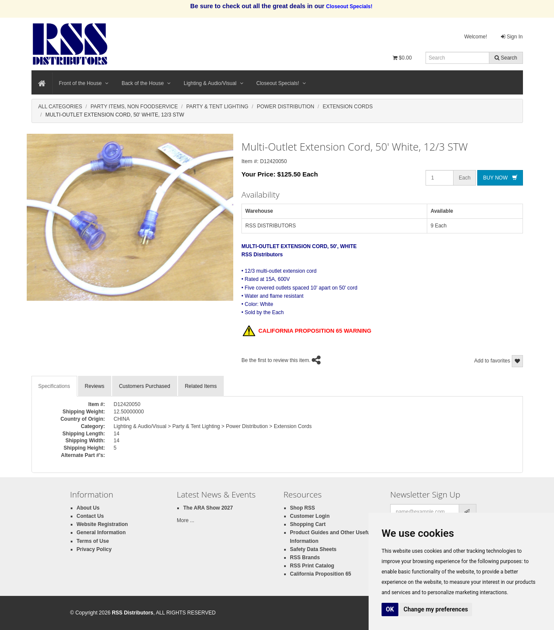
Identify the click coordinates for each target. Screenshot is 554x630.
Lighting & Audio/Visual (214, 83)
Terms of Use (93, 541)
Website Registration (102, 524)
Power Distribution (285, 107)
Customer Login (310, 516)
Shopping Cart (308, 524)
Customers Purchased (144, 386)
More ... (185, 520)
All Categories (60, 107)
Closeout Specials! (281, 83)
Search (506, 58)
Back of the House (146, 83)
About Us (88, 508)
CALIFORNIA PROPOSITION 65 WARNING (307, 331)
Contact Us (90, 516)
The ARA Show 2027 (208, 508)
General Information (101, 532)
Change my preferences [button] (436, 609)
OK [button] (390, 609)
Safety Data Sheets (313, 549)
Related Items (201, 386)
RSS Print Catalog (312, 566)
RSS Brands (305, 557)
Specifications (54, 386)
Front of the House (84, 83)
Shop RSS (302, 508)
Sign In (512, 37)
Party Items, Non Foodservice (134, 107)
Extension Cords (347, 107)
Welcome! (475, 37)
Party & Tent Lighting (217, 107)
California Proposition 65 (320, 574)
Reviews (94, 386)
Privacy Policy (94, 549)
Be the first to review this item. (275, 360)
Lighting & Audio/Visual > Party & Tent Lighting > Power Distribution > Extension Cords (213, 426)
